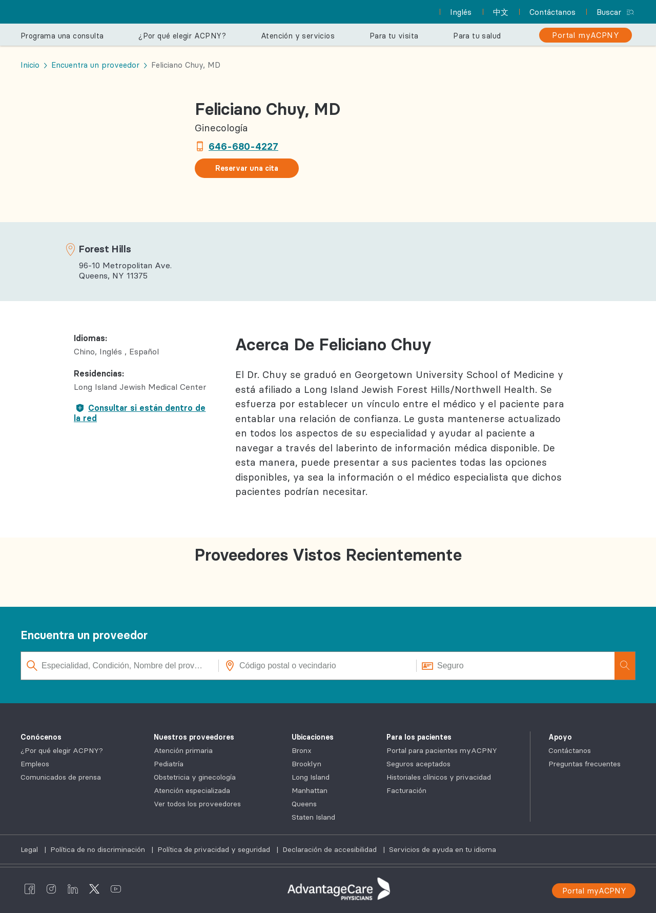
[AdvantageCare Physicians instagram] (51, 889)
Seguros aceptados (418, 763)
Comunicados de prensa (60, 777)
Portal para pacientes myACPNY (441, 750)
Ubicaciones (313, 737)
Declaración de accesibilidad (330, 849)
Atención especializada (192, 790)
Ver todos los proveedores (197, 803)
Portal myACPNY (594, 891)
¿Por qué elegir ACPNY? (61, 750)
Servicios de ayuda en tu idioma (442, 849)
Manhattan (309, 790)
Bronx (302, 750)
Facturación (406, 790)
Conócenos (40, 737)
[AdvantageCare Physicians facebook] (29, 889)
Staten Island (313, 817)
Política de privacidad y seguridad (214, 849)
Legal (30, 849)
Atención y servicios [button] (298, 36)
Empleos (34, 763)
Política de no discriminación (98, 849)
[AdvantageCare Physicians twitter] (94, 889)
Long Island (311, 777)
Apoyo (560, 737)
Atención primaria (183, 750)
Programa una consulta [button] (62, 36)
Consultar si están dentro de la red (140, 413)
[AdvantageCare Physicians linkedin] (73, 889)
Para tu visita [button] (394, 36)
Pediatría (168, 763)
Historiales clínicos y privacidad (438, 777)
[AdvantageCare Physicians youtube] (116, 889)
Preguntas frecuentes (584, 763)
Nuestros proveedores (194, 737)
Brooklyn (306, 763)
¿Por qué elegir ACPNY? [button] (182, 36)
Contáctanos (569, 750)
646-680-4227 (243, 146)
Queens (304, 803)
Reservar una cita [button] (246, 168)
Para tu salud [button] (477, 36)
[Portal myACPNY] (585, 35)
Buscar (609, 12)
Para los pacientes (419, 737)
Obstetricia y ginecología (195, 777)
